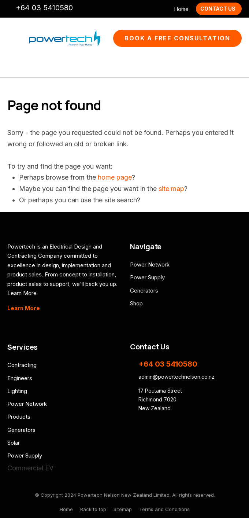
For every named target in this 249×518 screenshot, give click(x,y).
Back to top (93, 509)
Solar (13, 442)
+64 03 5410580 (44, 7)
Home (181, 9)
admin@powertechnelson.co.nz (83, 8)
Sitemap (123, 509)
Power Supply (147, 277)
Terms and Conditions (164, 509)
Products (18, 416)
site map (171, 188)
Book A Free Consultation (177, 38)
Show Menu (11, 38)
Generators (144, 290)
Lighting (17, 390)
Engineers (19, 378)
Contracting (22, 364)
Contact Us (217, 8)
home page (115, 177)
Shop (136, 303)
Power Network (150, 264)
